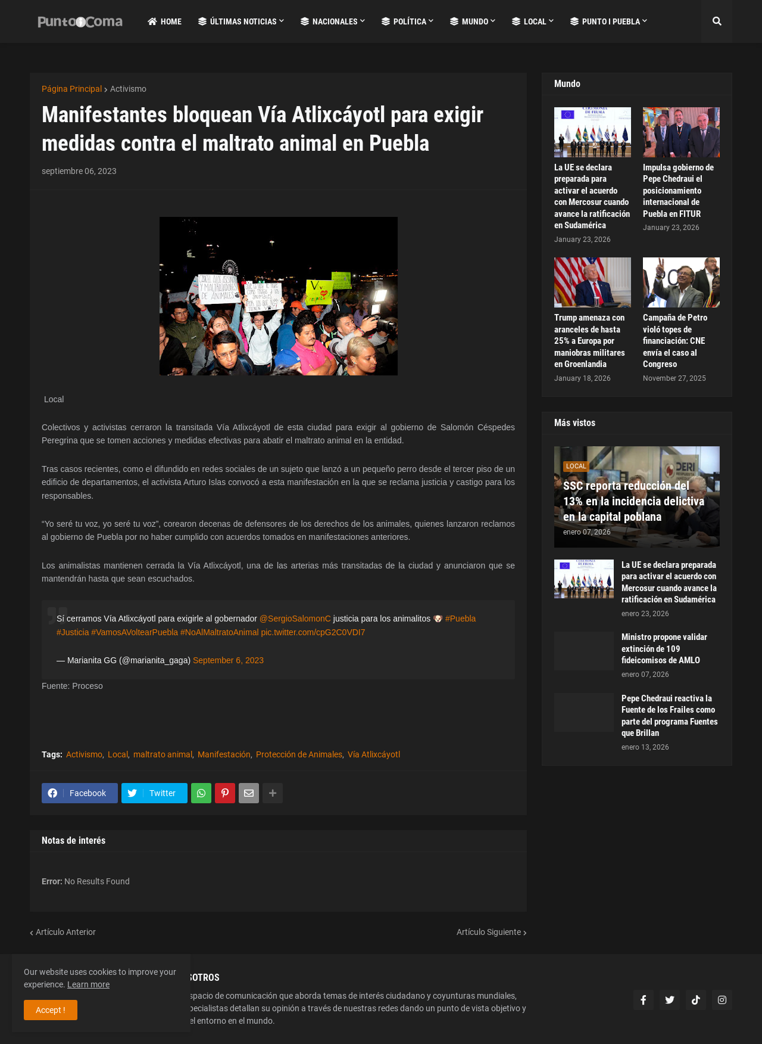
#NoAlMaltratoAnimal (219, 632)
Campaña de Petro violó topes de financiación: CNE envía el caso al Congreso (675, 340)
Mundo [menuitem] (469, 21)
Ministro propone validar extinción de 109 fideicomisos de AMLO (664, 649)
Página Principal (72, 89)
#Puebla (460, 618)
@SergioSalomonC (295, 618)
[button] (716, 21)
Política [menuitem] (404, 21)
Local (118, 754)
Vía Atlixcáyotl (374, 754)
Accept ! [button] (50, 1010)
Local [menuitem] (529, 21)
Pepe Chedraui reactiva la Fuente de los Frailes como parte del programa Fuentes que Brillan (670, 716)
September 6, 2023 (228, 660)
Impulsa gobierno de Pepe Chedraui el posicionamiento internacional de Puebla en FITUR (678, 190)
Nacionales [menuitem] (329, 21)
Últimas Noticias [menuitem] (237, 21)
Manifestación (224, 754)
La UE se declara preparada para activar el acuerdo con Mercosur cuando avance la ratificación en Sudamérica (592, 196)
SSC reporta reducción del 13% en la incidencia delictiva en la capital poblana (633, 501)
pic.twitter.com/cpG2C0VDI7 (313, 632)
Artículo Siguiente (489, 932)
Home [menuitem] (165, 21)
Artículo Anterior (66, 932)
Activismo (128, 89)
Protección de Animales (299, 754)
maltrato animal (162, 754)
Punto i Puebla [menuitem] (605, 21)
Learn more (88, 984)
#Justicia (73, 632)
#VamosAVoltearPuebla (134, 632)
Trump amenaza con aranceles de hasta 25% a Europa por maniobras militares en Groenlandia (589, 340)
